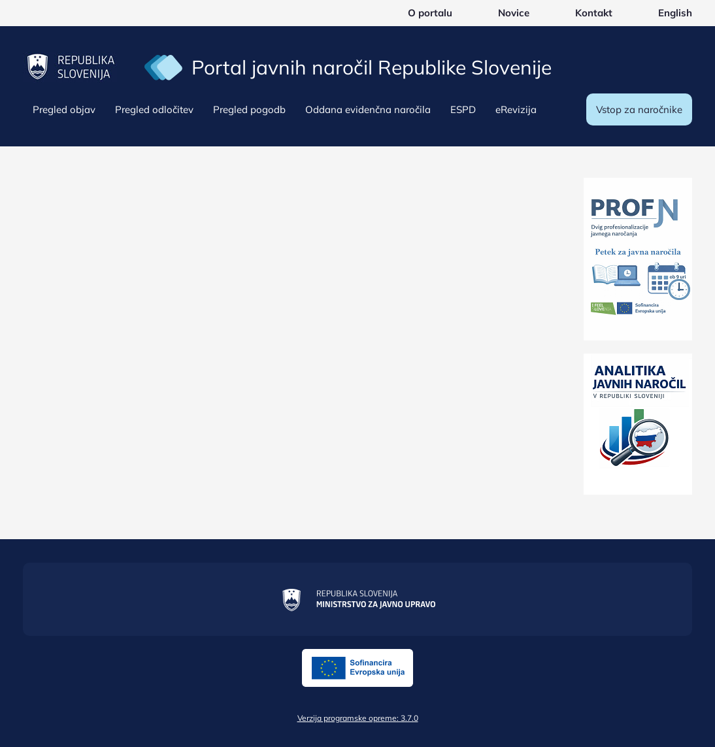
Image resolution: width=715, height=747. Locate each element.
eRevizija (516, 109)
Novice (513, 13)
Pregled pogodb (249, 109)
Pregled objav (64, 109)
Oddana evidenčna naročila (368, 109)
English (675, 13)
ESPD (463, 109)
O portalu (430, 13)
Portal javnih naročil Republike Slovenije (371, 67)
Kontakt (593, 13)
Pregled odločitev (154, 109)
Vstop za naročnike (639, 109)
